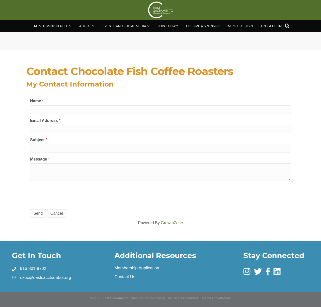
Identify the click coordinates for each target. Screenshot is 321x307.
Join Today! (168, 26)
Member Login (240, 26)
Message (38, 159)
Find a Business (274, 26)
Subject (37, 140)
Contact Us (125, 276)
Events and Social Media (124, 26)
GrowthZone (172, 223)
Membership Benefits (52, 26)
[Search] (287, 26)
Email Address (44, 120)
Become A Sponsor (203, 26)
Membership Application (137, 268)
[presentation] (68, 194)
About (85, 26)
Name (35, 101)
